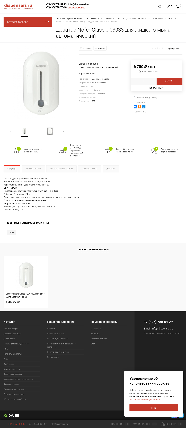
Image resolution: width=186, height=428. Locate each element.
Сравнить (101, 48)
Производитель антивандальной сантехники (61, 345)
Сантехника (9, 364)
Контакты (95, 334)
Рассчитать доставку (145, 97)
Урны (6, 359)
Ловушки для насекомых (14, 394)
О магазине (96, 329)
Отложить (87, 48)
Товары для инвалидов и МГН (16, 344)
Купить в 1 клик (156, 88)
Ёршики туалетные (12, 369)
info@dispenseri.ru (78, 4)
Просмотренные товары (93, 249)
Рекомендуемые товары (58, 339)
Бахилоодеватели (11, 384)
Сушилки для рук (11, 329)
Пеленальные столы (13, 354)
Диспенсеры (9, 339)
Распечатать (140, 112)
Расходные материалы (14, 389)
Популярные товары (56, 334)
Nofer (11, 232)
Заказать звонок (76, 7)
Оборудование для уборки (15, 399)
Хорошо (154, 408)
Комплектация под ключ (58, 352)
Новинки (51, 329)
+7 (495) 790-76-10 (56, 7)
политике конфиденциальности (144, 399)
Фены (6, 349)
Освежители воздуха (13, 374)
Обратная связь (14, 424)
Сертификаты (53, 357)
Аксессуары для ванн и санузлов (18, 379)
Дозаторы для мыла (12, 334)
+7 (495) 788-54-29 (56, 4)
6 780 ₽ (13, 301)
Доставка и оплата (99, 339)
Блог (93, 344)
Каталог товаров (28, 22)
